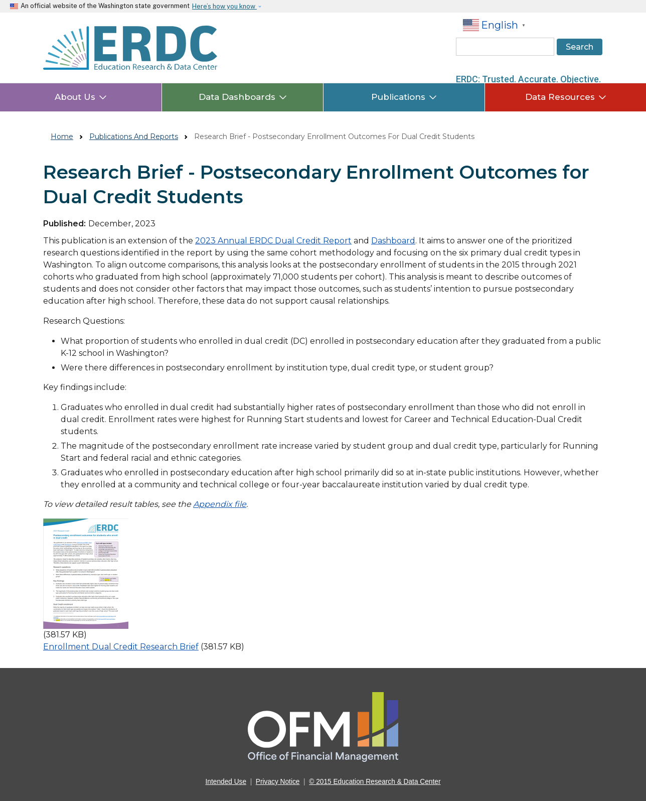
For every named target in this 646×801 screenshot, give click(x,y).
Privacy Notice (278, 781)
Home (62, 136)
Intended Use (226, 781)
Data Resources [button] (565, 97)
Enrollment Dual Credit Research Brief (121, 646)
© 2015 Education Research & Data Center (374, 781)
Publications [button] (404, 97)
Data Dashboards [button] (243, 97)
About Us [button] (81, 97)
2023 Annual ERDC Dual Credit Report (273, 240)
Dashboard (393, 240)
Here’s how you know (224, 6)
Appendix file (219, 504)
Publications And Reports (133, 136)
